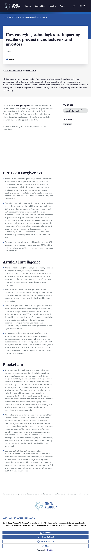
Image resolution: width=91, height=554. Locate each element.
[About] (62, 6)
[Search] (74, 6)
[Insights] (52, 6)
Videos (17, 17)
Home (5, 17)
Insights (11, 17)
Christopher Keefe (13, 70)
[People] (28, 6)
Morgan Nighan (23, 105)
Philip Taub (31, 70)
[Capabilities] (40, 6)
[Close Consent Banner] (45, 546)
